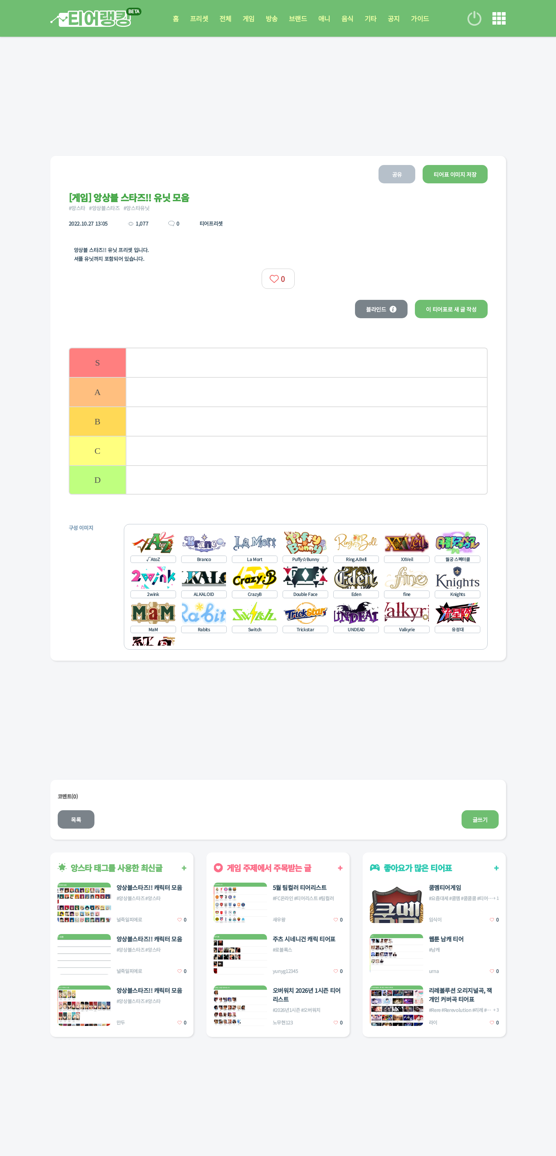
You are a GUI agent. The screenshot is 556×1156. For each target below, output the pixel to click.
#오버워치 (310, 1009)
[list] (278, 421)
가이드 (420, 18)
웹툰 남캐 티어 (446, 938)
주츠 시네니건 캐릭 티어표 (304, 938)
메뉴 (499, 18)
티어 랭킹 (90, 18)
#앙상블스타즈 (104, 208)
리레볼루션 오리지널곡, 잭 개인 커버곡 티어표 (460, 995)
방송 (272, 18)
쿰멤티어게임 (445, 887)
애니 (324, 18)
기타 (371, 18)
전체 (225, 18)
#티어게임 (486, 898)
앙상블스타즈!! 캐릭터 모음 (149, 887)
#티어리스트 (306, 898)
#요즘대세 (438, 898)
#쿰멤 (454, 898)
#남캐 (434, 949)
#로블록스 (282, 949)
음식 (347, 18)
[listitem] (278, 362)
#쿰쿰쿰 (468, 898)
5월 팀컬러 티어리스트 (300, 887)
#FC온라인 (283, 898)
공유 (397, 174)
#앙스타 (77, 208)
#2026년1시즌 (286, 1009)
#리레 (477, 1009)
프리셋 (199, 18)
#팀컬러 (326, 898)
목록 (76, 819)
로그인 (474, 18)
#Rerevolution (456, 1009)
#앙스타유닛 (136, 208)
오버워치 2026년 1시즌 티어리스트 (307, 995)
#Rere (435, 1009)
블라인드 (381, 309)
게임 (249, 18)
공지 (394, 18)
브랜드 (298, 18)
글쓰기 (480, 819)
